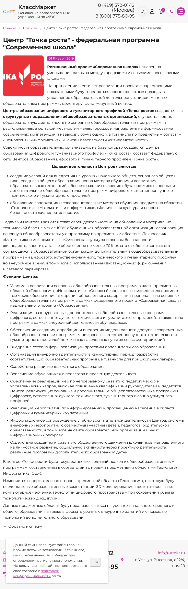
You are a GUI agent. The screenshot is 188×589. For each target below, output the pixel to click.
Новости (30, 28)
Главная (9, 28)
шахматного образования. (79, 366)
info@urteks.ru (171, 553)
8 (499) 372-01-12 (116, 5)
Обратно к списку (22, 526)
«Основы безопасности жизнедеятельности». (105, 140)
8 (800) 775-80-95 (114, 16)
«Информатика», (71, 290)
